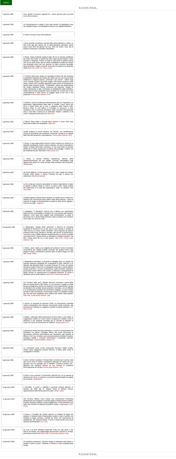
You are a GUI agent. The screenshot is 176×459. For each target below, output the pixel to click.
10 (95, 8)
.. (96, 8)
